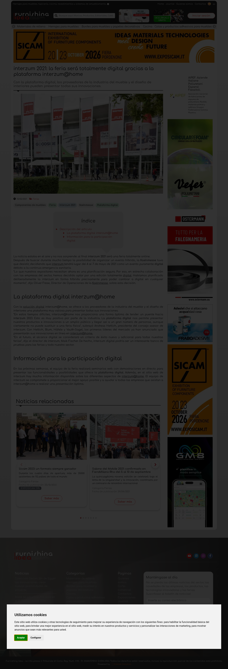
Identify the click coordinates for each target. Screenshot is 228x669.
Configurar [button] (36, 637)
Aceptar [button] (21, 637)
